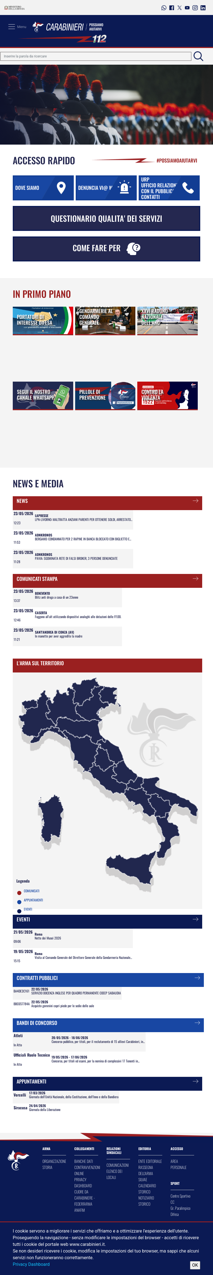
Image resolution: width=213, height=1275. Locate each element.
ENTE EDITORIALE (150, 1161)
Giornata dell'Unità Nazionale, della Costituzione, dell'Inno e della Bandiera (73, 1096)
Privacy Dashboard (31, 1264)
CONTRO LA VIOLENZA (152, 394)
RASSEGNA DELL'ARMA (145, 1170)
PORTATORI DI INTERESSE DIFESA (34, 319)
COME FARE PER (106, 248)
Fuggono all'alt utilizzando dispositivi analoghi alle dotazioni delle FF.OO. (78, 616)
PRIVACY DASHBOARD (83, 1182)
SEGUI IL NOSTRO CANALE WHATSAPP (35, 394)
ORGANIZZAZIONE (54, 1161)
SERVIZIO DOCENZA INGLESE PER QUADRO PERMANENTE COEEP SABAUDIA (76, 993)
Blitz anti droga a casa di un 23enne (56, 597)
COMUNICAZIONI (117, 1165)
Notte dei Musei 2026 (48, 938)
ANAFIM (79, 1210)
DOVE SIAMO (44, 188)
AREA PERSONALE (179, 1164)
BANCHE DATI (83, 1161)
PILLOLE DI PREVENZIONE (92, 394)
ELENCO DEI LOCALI (114, 1174)
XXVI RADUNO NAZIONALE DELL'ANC (154, 316)
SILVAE (142, 1179)
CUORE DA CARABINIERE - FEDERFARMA (84, 1198)
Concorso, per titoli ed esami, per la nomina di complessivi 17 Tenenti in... (96, 1061)
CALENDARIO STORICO (147, 1189)
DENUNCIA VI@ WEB (107, 188)
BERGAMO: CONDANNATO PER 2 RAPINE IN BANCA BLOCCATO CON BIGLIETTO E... (83, 538)
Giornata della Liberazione (44, 1109)
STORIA (47, 1167)
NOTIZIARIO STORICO (146, 1201)
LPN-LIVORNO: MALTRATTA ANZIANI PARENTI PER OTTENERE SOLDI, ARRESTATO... (83, 519)
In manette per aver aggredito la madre (58, 636)
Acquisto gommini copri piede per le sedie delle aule (62, 1005)
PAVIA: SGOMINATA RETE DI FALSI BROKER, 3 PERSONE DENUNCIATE (76, 558)
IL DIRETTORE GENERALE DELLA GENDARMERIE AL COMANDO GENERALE (96, 311)
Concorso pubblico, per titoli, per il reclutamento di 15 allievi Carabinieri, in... (98, 1041)
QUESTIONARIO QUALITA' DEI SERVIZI (106, 218)
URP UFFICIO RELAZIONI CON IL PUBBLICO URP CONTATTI (170, 188)
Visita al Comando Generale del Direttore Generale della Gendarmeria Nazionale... (83, 957)
